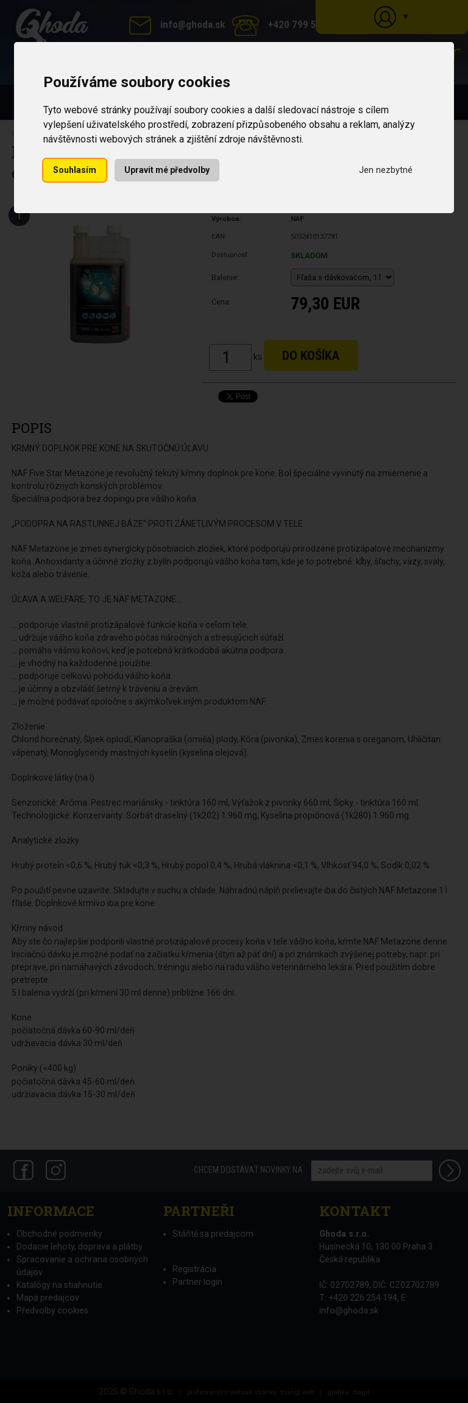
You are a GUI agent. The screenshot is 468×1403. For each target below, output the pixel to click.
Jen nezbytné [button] (386, 170)
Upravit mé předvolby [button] (167, 170)
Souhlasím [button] (74, 170)
